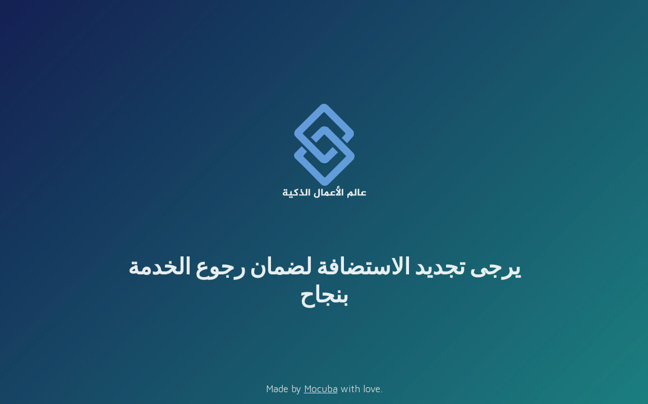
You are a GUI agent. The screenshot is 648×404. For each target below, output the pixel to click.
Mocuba (321, 388)
